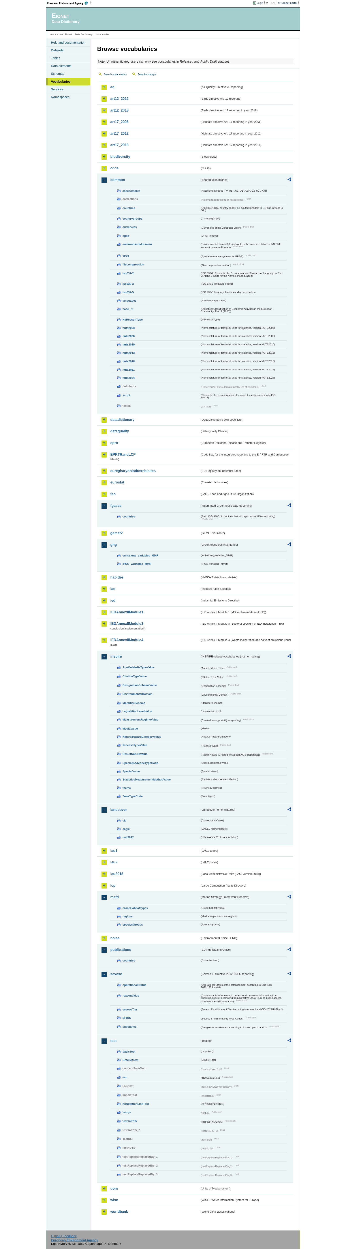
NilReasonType (132, 319)
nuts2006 (128, 336)
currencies (129, 227)
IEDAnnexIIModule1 (126, 612)
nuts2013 (128, 353)
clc (124, 820)
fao (113, 494)
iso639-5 (128, 292)
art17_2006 (119, 122)
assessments (131, 190)
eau (124, 1077)
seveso (116, 974)
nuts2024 (128, 377)
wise (114, 1200)
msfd (114, 897)
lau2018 (116, 874)
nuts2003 (128, 328)
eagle (126, 829)
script (126, 395)
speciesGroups (132, 924)
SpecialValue (131, 771)
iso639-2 (128, 273)
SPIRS (126, 1017)
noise (115, 938)
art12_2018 (119, 110)
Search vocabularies (115, 74)
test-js (126, 1112)
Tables (55, 58)
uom (114, 1188)
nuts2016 (128, 361)
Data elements (61, 66)
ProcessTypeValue (134, 745)
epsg (125, 255)
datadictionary (122, 420)
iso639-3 (128, 284)
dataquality (119, 431)
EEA (69, 3)
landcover (118, 810)
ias (112, 589)
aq (112, 87)
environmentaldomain (137, 244)
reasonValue (130, 995)
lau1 (113, 851)
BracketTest (130, 1060)
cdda (114, 168)
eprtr (114, 443)
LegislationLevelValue (137, 711)
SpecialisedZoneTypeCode (140, 763)
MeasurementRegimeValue (140, 719)
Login (260, 3)
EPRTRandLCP (123, 454)
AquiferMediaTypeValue (138, 667)
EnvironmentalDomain (137, 694)
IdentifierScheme (133, 703)
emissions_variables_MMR (140, 555)
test (113, 1041)
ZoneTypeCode (132, 796)
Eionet (68, 34)
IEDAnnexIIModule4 (126, 640)
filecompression (133, 264)
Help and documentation (68, 42)
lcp (112, 885)
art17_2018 (119, 145)
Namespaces (60, 97)
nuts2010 (128, 344)
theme (126, 788)
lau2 (113, 862)
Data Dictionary (83, 34)
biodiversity (120, 157)
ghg (113, 545)
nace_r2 (127, 309)
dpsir (125, 235)
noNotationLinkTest (135, 1103)
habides (117, 577)
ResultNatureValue (134, 754)
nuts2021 (128, 369)
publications (120, 950)
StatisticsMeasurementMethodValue (146, 779)
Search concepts (146, 74)
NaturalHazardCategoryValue (141, 736)
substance (129, 1026)
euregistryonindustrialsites (133, 471)
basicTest (128, 1051)
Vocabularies (61, 81)
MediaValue (130, 728)
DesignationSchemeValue (139, 685)
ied (112, 600)
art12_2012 (119, 99)
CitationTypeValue (134, 676)
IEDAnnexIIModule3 (126, 623)
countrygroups (132, 218)
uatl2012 (128, 837)
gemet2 (116, 533)
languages (129, 300)
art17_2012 (119, 133)
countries (128, 208)
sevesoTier (129, 1009)
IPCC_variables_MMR (136, 564)
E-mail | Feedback (64, 1236)
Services (57, 89)
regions (127, 916)
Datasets (57, 50)
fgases (116, 506)
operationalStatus (134, 985)
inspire (116, 656)
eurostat (117, 482)
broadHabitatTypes (135, 908)
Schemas (57, 73)
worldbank (119, 1212)
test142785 (129, 1121)
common (117, 180)
